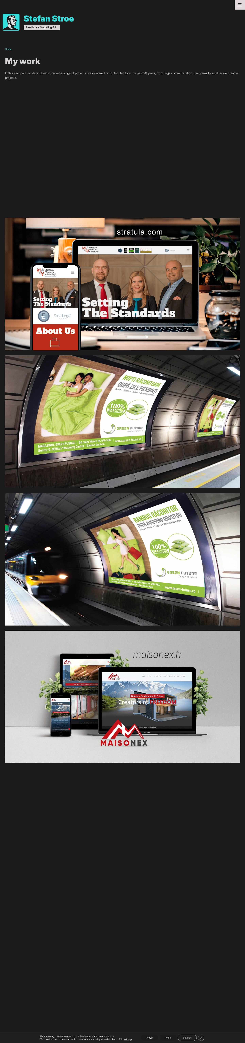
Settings (187, 1037)
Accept (149, 1037)
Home (8, 49)
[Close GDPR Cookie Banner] (201, 1038)
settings (128, 1039)
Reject (168, 1037)
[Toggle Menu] (240, 5)
